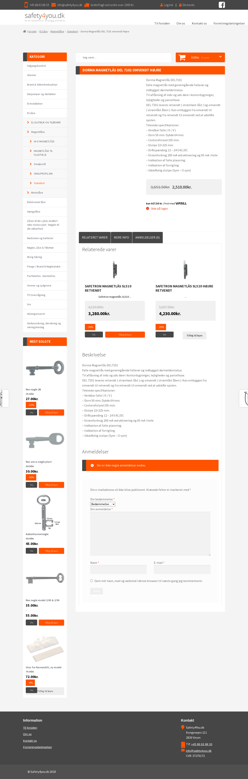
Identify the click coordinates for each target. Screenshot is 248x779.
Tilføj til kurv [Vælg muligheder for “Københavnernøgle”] (51, 551)
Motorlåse (37, 192)
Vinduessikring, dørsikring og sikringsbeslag (44, 325)
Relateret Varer (95, 237)
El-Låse (44, 31)
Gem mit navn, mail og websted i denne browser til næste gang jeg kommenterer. (148, 581)
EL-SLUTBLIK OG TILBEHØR (46, 122)
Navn (94, 563)
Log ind (166, 5)
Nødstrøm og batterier (40, 238)
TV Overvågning (36, 295)
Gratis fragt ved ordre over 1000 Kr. (112, 5)
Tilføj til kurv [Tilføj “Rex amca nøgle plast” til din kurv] (51, 485)
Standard (72, 31)
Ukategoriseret (36, 314)
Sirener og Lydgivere (39, 285)
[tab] (95, 237)
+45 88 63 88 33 (39, 5)
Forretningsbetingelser (229, 23)
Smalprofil (40, 164)
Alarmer (31, 75)
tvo (29, 304)
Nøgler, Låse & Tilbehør (40, 247)
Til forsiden (162, 23)
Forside (32, 31)
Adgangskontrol (36, 65)
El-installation (34, 103)
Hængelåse (33, 211)
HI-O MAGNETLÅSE (44, 141)
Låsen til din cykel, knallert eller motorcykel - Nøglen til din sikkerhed (43, 224)
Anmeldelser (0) (147, 237)
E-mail (159, 563)
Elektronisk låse (36, 202)
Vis (93, 334)
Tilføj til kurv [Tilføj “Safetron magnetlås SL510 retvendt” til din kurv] (125, 334)
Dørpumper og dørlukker (41, 94)
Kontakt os (199, 23)
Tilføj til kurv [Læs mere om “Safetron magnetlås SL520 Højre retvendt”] (194, 335)
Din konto (187, 5)
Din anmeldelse (101, 509)
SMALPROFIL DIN (43, 173)
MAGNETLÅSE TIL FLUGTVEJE (43, 152)
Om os (181, 23)
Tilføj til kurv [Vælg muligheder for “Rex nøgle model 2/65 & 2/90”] (51, 622)
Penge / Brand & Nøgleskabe (43, 266)
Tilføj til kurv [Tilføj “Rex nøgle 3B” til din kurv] (51, 412)
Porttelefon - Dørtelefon (41, 276)
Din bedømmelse (102, 499)
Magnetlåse (57, 31)
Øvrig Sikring (34, 257)
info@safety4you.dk (69, 5)
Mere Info (121, 237)
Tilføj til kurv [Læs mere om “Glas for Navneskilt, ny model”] (45, 691)
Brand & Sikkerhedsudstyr (42, 84)
